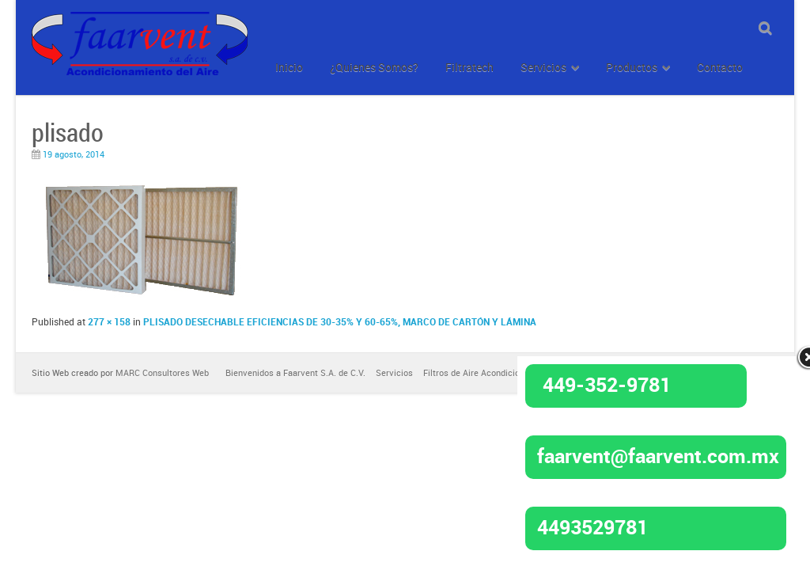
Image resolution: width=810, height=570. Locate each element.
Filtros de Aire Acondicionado (481, 372)
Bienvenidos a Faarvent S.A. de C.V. (295, 372)
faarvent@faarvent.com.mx (658, 455)
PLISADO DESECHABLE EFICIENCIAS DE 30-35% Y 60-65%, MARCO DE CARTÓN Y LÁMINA (339, 321)
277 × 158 (109, 321)
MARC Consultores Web (162, 372)
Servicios (394, 372)
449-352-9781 (607, 383)
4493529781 (592, 526)
